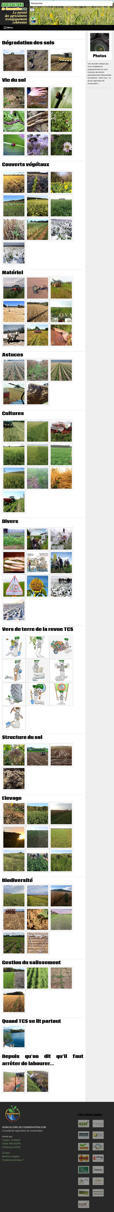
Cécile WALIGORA (11, 1143)
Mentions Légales (10, 1156)
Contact (6, 1153)
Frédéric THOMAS (11, 1140)
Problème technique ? (13, 1160)
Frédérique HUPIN (11, 1147)
